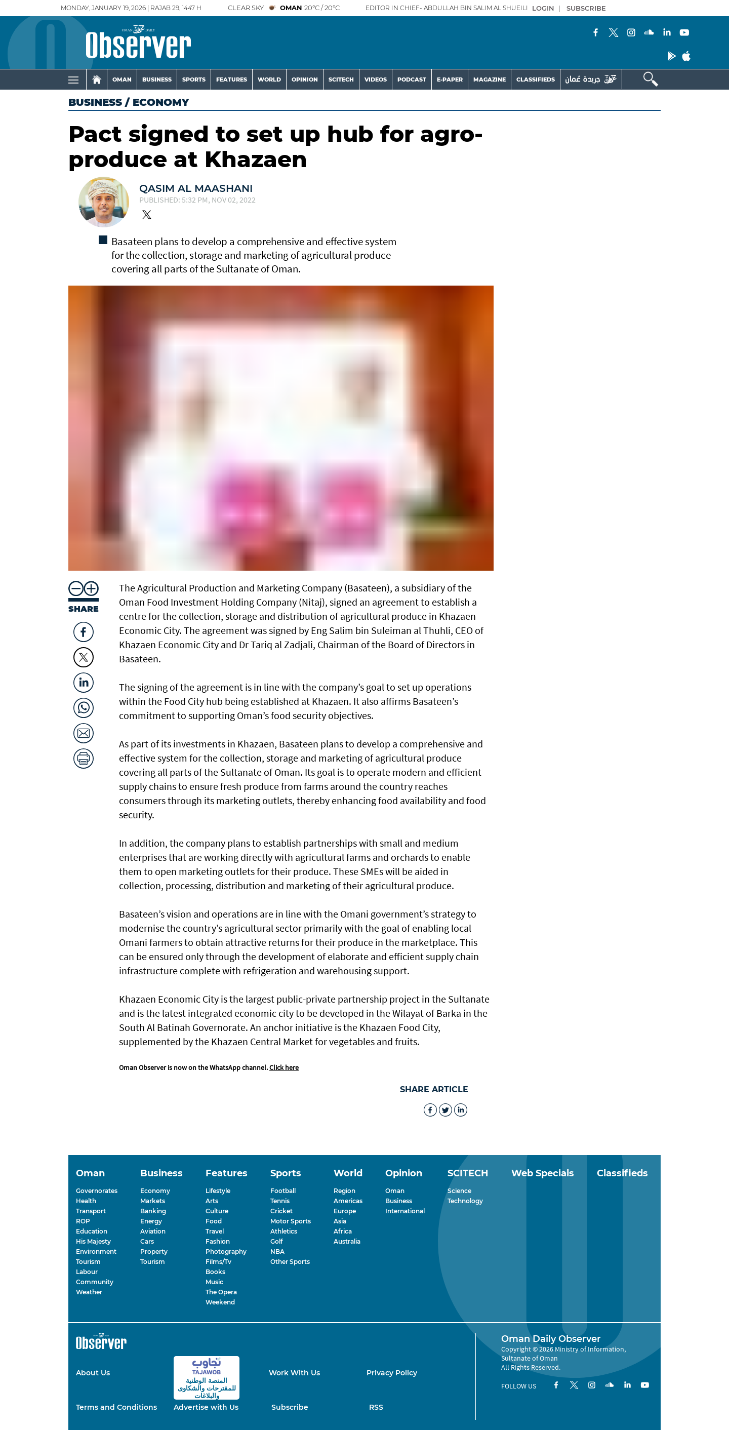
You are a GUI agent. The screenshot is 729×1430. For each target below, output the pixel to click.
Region (344, 1191)
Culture (217, 1211)
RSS (376, 1407)
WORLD (269, 79)
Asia (340, 1221)
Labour (87, 1272)
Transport (91, 1211)
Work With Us (294, 1372)
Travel (215, 1231)
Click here (284, 1067)
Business (95, 102)
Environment (96, 1251)
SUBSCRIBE (586, 8)
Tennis (280, 1201)
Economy (155, 1191)
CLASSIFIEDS (535, 79)
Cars (147, 1241)
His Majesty (93, 1241)
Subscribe (289, 1407)
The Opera (221, 1292)
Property (154, 1251)
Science (459, 1191)
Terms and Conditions (116, 1407)
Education (91, 1231)
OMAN (122, 79)
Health (86, 1201)
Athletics (283, 1231)
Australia (347, 1241)
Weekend (220, 1302)
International (405, 1211)
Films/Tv (218, 1261)
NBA (277, 1251)
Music (214, 1282)
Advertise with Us (206, 1407)
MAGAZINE (489, 79)
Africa (343, 1231)
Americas (348, 1201)
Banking (153, 1211)
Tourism (88, 1261)
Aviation (153, 1231)
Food (214, 1221)
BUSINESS (157, 79)
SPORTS (194, 79)
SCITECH (341, 79)
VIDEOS (375, 79)
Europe (345, 1211)
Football (283, 1191)
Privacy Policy (392, 1372)
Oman (394, 1191)
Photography (226, 1251)
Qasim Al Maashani (196, 188)
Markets (152, 1201)
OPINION (305, 79)
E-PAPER (450, 79)
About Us (93, 1372)
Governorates (96, 1191)
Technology (465, 1201)
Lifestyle (218, 1191)
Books (215, 1272)
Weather (89, 1292)
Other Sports (290, 1261)
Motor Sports (290, 1221)
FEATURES (231, 79)
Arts (212, 1201)
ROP (83, 1221)
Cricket (281, 1211)
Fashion (218, 1241)
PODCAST (411, 79)
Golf (276, 1241)
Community (94, 1282)
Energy (151, 1221)
